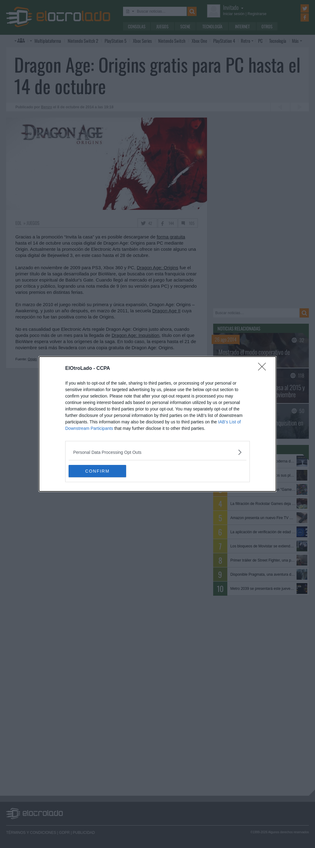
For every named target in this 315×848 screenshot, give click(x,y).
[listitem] (157, 452)
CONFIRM (98, 471)
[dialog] (157, 424)
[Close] (264, 368)
